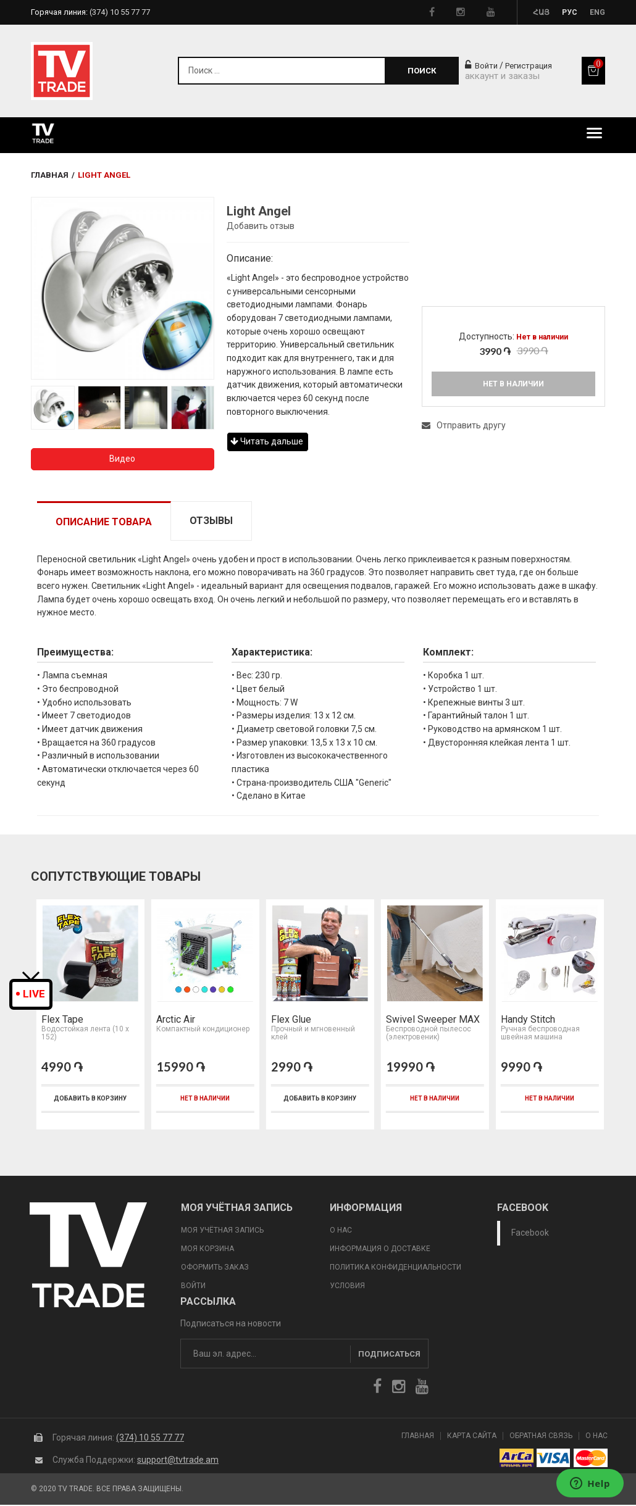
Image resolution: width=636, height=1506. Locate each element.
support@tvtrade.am (178, 1461)
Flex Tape (61, 1020)
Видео (122, 459)
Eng (597, 12)
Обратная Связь (540, 1437)
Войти (481, 65)
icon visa (554, 1459)
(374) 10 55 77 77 (150, 1439)
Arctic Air (174, 1020)
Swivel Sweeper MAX (432, 1020)
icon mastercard (591, 1459)
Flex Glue (290, 1020)
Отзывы (211, 520)
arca (516, 1459)
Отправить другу (464, 425)
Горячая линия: (90, 12)
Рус (569, 12)
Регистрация (528, 65)
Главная (50, 175)
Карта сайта (471, 1437)
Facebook (530, 1234)
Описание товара (104, 522)
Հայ (541, 12)
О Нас (596, 1437)
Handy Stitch (527, 1020)
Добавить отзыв (261, 226)
